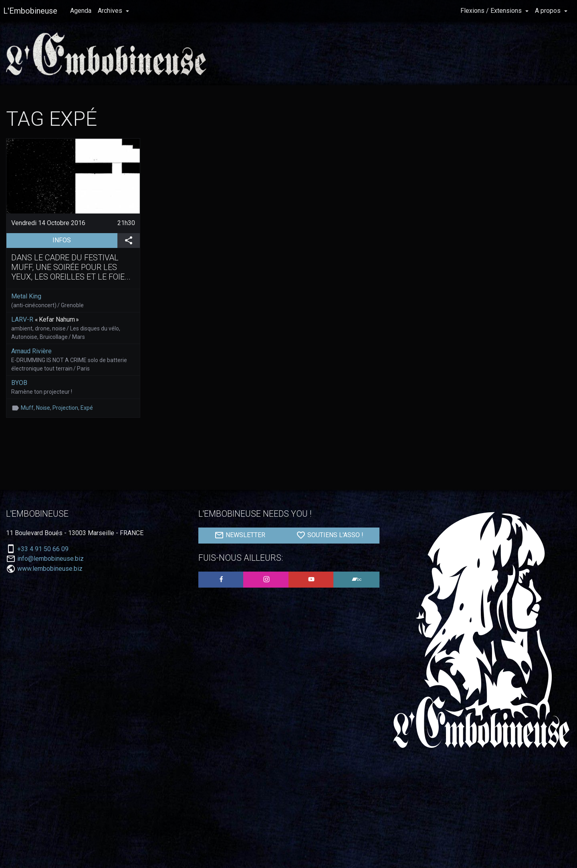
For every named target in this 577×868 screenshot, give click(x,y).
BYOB (19, 383)
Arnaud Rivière (31, 351)
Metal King (26, 296)
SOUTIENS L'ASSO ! (329, 535)
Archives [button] (111, 10)
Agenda (80, 10)
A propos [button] (548, 10)
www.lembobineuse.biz (50, 568)
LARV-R (22, 319)
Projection (65, 408)
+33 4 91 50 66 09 (43, 549)
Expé (87, 408)
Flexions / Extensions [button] (491, 10)
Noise (43, 408)
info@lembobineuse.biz (50, 559)
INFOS (84, 239)
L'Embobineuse (30, 11)
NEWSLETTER (239, 535)
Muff (27, 408)
